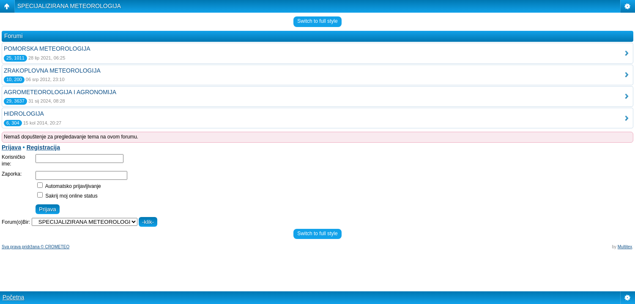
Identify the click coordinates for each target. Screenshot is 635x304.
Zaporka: (12, 174)
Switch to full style (317, 21)
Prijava (11, 147)
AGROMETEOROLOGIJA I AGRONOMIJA (60, 92)
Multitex (625, 246)
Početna (13, 297)
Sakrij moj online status (67, 196)
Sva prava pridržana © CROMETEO (35, 246)
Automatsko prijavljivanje (69, 186)
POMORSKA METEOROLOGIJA (47, 48)
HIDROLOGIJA (24, 113)
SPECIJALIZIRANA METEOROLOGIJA (69, 6)
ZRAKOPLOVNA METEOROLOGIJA (52, 70)
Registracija (43, 147)
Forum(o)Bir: (16, 222)
